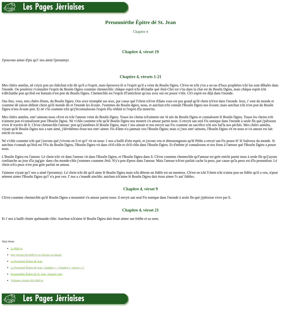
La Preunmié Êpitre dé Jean (26, 261)
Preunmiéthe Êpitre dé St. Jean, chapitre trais (36, 274)
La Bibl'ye (17, 248)
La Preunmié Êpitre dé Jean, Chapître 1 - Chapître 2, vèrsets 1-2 (47, 267)
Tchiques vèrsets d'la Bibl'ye (27, 280)
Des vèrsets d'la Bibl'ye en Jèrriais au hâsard (36, 254)
